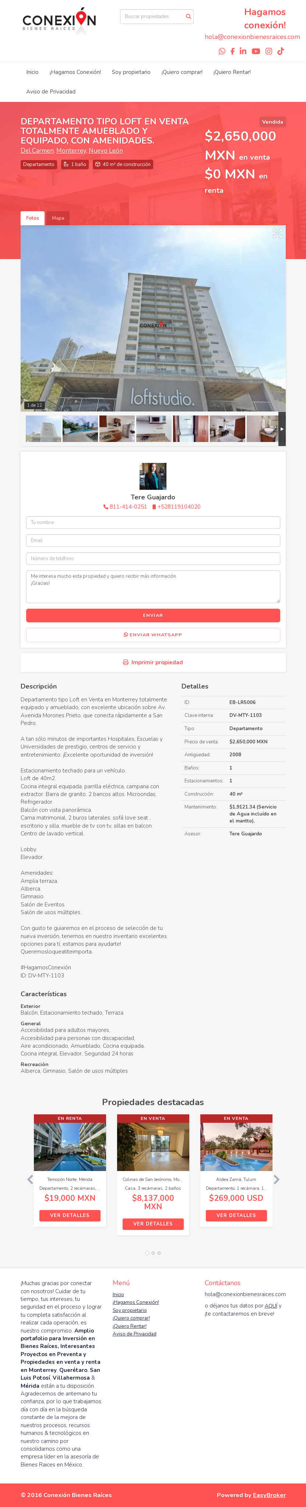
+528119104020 (179, 506)
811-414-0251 (128, 506)
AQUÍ (271, 1305)
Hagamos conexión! (265, 19)
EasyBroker (269, 1495)
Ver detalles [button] (70, 1215)
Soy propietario (131, 72)
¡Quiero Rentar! (232, 72)
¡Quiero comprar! (182, 72)
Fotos (32, 218)
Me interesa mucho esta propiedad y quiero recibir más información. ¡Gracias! (153, 586)
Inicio (32, 72)
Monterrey (71, 150)
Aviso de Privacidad (50, 91)
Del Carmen (37, 150)
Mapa (58, 218)
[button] (27, 1178)
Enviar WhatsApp (153, 635)
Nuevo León (106, 150)
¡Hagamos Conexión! (75, 72)
